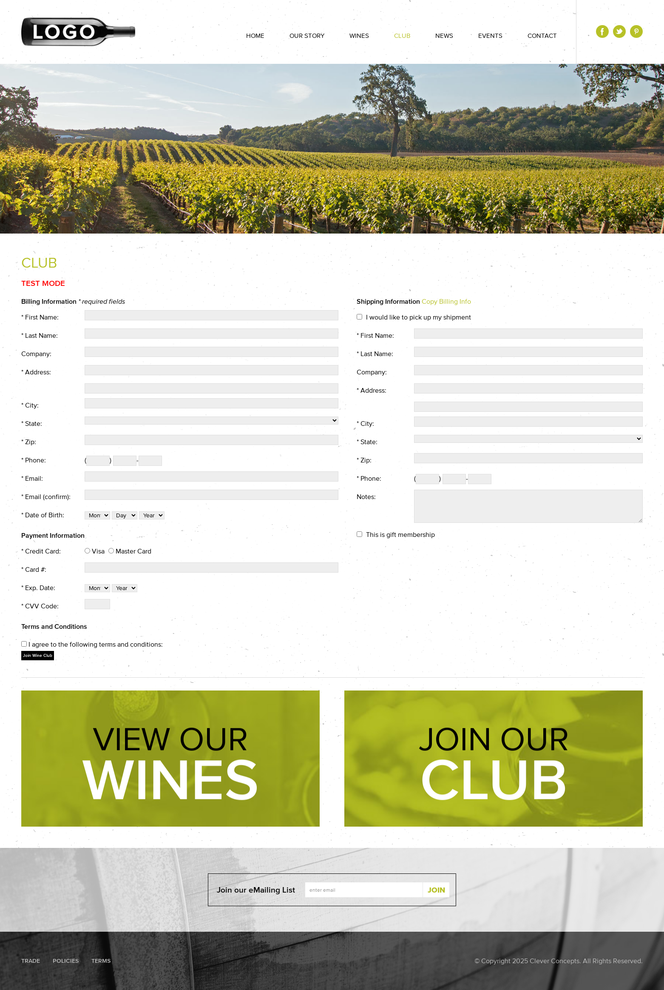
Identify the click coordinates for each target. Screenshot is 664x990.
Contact (542, 35)
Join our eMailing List (256, 889)
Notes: (366, 496)
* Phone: (33, 460)
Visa (98, 551)
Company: (36, 353)
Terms (101, 961)
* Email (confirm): (46, 496)
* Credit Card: (41, 551)
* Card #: (33, 569)
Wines (359, 35)
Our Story (306, 35)
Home (255, 35)
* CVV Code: (40, 606)
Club (402, 35)
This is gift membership (400, 534)
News (444, 35)
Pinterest (636, 31)
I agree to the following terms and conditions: (95, 644)
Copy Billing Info (446, 301)
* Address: (36, 372)
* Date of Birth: (42, 515)
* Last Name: (39, 335)
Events (490, 35)
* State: (31, 423)
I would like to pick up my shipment (418, 317)
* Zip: (28, 441)
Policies (66, 961)
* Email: (32, 478)
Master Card (133, 551)
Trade (30, 961)
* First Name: (40, 317)
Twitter (619, 31)
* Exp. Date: (38, 587)
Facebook (602, 31)
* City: (30, 405)
